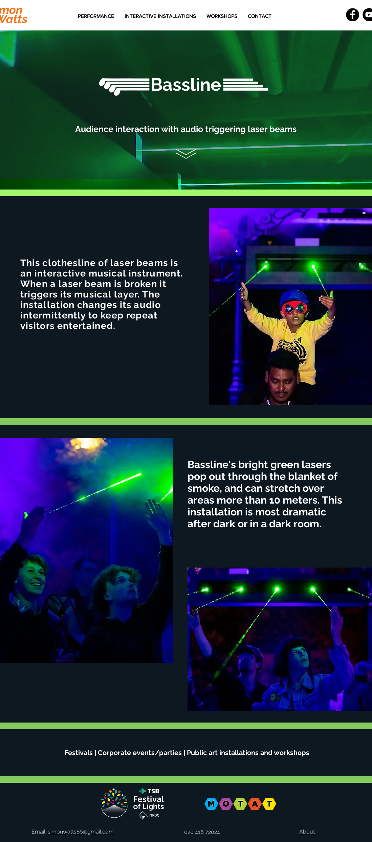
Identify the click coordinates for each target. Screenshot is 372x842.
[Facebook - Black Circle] (352, 14)
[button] (160, 16)
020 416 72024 (202, 832)
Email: (39, 831)
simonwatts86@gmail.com (81, 831)
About (307, 831)
